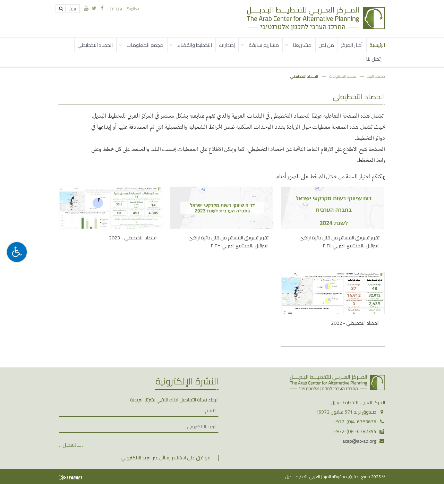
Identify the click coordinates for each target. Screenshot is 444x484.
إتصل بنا (374, 58)
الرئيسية (377, 45)
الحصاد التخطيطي (95, 45)
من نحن (326, 45)
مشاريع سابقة (264, 45)
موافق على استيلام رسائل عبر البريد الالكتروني (166, 457)
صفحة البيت (376, 76)
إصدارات (227, 45)
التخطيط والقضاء (194, 45)
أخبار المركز (351, 45)
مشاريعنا (302, 45)
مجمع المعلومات (145, 45)
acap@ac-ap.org (359, 440)
